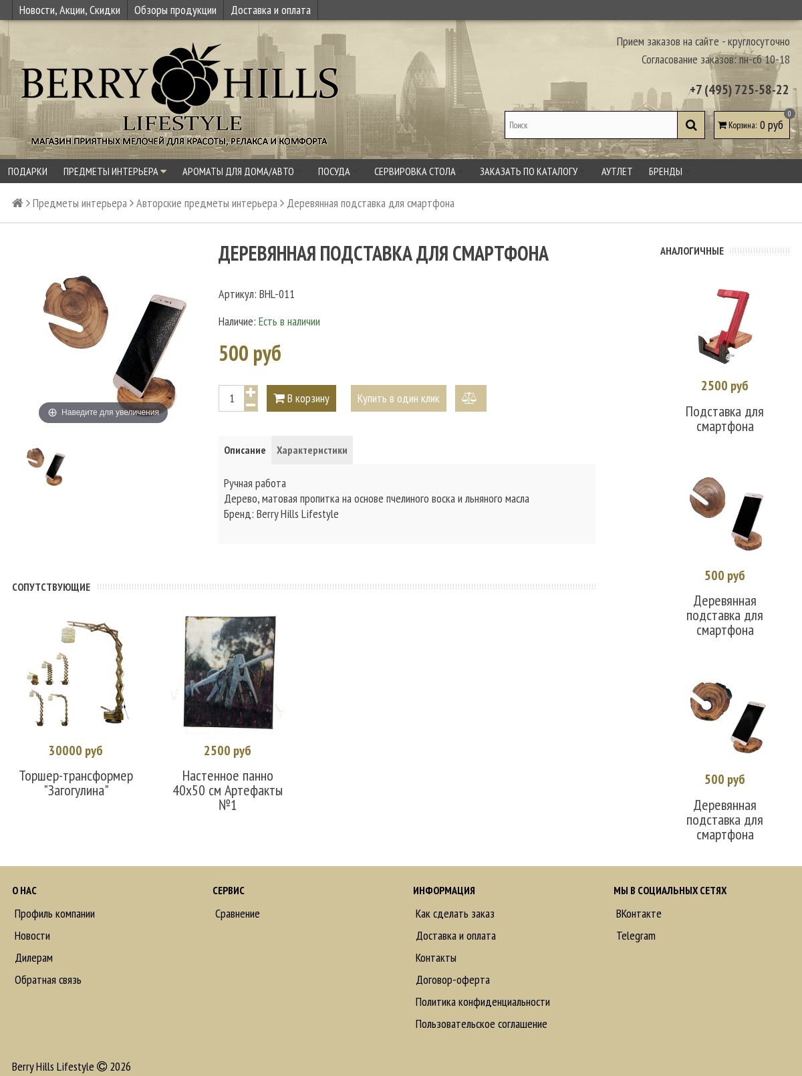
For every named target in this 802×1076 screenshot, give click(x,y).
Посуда (338, 171)
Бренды (669, 171)
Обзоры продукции (175, 9)
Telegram (635, 935)
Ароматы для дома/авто (242, 171)
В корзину (301, 398)
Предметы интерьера (114, 171)
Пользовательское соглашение (480, 1023)
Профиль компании (53, 913)
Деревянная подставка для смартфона (724, 615)
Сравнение (236, 913)
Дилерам (32, 957)
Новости (31, 935)
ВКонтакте (638, 913)
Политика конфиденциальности (481, 1001)
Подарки (27, 171)
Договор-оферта (451, 979)
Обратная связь (47, 979)
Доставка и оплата (271, 9)
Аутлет (617, 171)
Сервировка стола (419, 171)
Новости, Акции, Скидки (69, 9)
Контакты (434, 957)
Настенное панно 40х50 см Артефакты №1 (227, 790)
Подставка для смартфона (725, 418)
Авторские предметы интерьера (206, 203)
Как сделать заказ (454, 913)
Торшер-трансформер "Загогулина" (76, 782)
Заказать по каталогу (532, 171)
